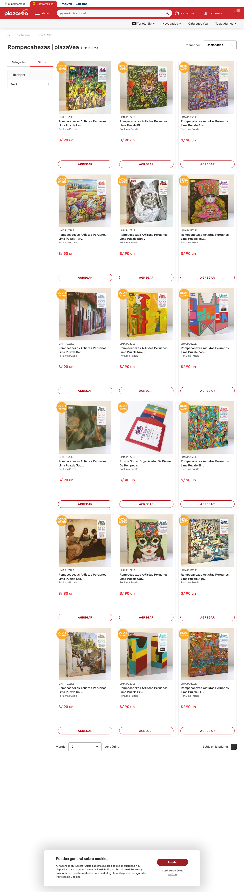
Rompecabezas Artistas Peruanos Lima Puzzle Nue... (144, 350)
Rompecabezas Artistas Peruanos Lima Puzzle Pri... (144, 690)
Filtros (42, 62)
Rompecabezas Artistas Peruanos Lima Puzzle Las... (82, 123)
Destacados (220, 45)
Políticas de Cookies (68, 876)
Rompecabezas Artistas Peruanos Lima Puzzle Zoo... (205, 350)
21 (85, 746)
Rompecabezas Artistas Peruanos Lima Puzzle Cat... (144, 576)
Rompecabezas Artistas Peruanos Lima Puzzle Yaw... (205, 236)
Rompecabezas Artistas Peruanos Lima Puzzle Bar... (82, 350)
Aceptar (173, 862)
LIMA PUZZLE (43, 35)
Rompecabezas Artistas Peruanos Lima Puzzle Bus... (205, 123)
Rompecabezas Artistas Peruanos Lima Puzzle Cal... (82, 690)
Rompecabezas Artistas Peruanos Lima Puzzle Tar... (82, 236)
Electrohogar (22, 35)
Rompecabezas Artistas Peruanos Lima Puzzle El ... (144, 123)
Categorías (18, 62)
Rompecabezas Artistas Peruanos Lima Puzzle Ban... (144, 236)
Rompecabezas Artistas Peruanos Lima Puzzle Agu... (205, 576)
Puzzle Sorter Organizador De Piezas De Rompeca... (145, 463)
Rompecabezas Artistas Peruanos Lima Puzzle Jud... (82, 463)
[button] (167, 13)
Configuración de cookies (172, 872)
